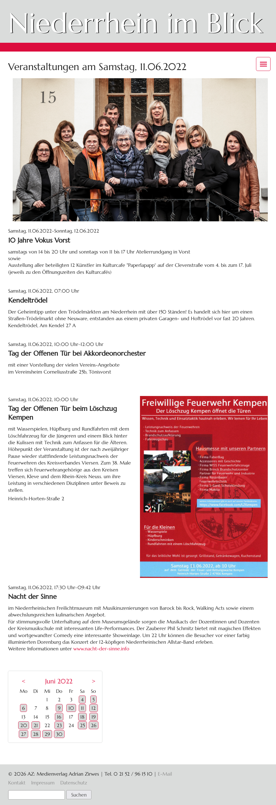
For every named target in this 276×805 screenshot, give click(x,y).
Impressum (43, 783)
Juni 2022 (58, 681)
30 (59, 734)
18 (82, 717)
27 (23, 734)
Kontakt (16, 783)
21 (36, 725)
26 (93, 725)
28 (35, 734)
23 (59, 725)
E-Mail (165, 774)
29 (47, 734)
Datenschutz (73, 783)
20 (23, 725)
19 (93, 717)
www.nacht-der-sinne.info (101, 649)
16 (59, 717)
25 (82, 725)
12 (93, 708)
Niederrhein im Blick (135, 23)
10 (71, 708)
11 (82, 708)
